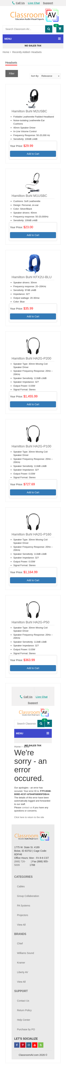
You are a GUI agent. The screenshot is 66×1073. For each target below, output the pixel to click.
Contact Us (23, 1000)
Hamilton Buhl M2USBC (29, 111)
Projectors (22, 915)
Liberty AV (22, 972)
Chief (20, 943)
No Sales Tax (33, 45)
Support (48, 2)
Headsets (36, 52)
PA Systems (23, 905)
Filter (11, 73)
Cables (21, 886)
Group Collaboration (28, 896)
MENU (8, 38)
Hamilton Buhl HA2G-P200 (31, 358)
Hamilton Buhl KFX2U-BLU (32, 277)
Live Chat (34, 2)
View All (21, 924)
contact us (27, 807)
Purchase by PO (26, 1029)
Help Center (23, 1019)
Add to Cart (33, 153)
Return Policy (24, 1010)
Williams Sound (25, 953)
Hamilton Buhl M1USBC (29, 196)
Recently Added (20, 52)
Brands (20, 934)
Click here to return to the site (29, 817)
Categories (23, 876)
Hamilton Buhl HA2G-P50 (30, 622)
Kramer (21, 962)
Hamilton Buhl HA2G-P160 (31, 534)
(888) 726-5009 (20, 863)
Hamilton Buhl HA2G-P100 (31, 446)
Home (6, 52)
